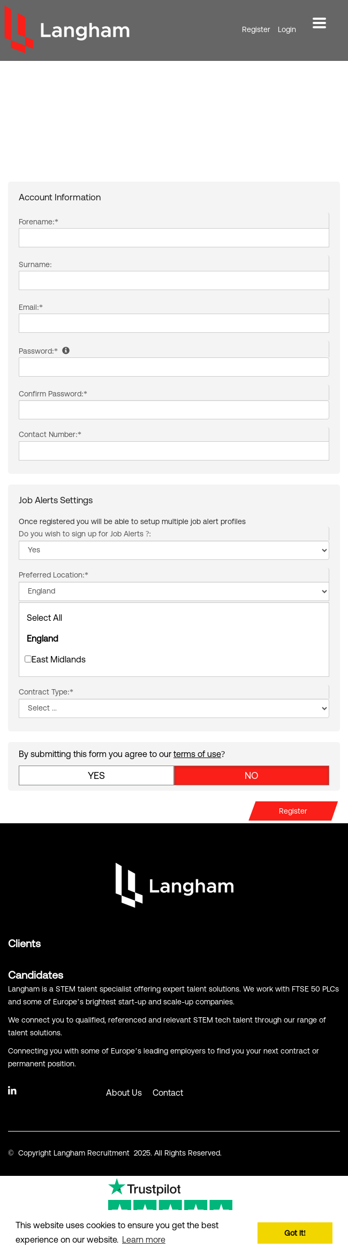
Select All (44, 617)
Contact (168, 1092)
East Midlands (55, 659)
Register (256, 29)
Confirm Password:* (53, 393)
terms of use (197, 754)
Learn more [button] (143, 1239)
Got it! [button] (295, 1233)
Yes (96, 775)
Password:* (44, 351)
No (252, 775)
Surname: (35, 264)
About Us (124, 1092)
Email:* (31, 307)
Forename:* (38, 221)
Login (287, 29)
